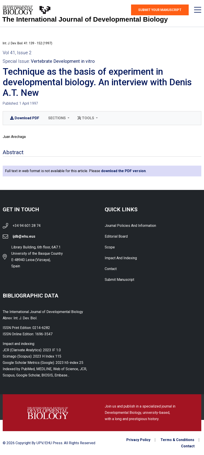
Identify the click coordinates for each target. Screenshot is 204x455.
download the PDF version (123, 171)
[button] (58, 118)
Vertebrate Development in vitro (63, 61)
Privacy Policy (138, 440)
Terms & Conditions (177, 440)
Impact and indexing (121, 258)
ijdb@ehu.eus (24, 236)
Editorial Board (116, 236)
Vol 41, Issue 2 (17, 52)
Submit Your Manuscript (159, 10)
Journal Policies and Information (130, 225)
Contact (111, 269)
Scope (110, 247)
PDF (24, 118)
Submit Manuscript (119, 279)
